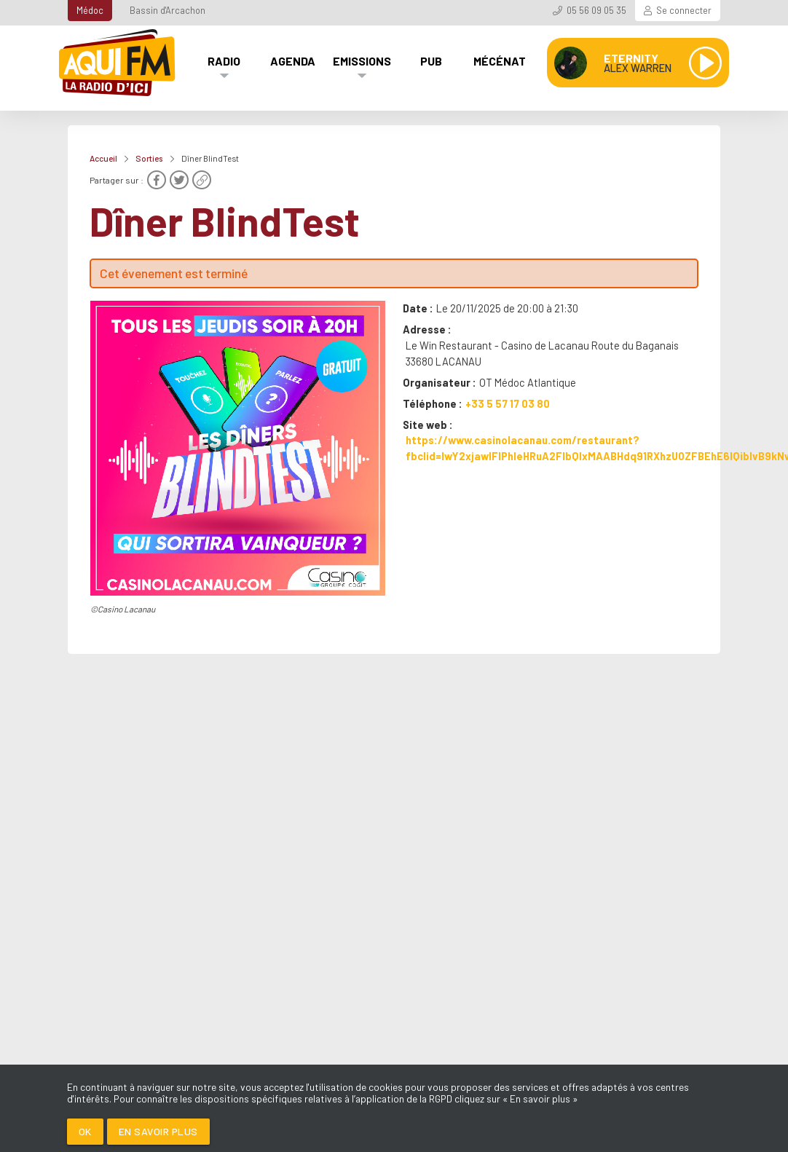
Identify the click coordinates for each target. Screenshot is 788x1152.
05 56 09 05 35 (596, 10)
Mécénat (499, 61)
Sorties (149, 158)
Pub (431, 61)
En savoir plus (158, 1131)
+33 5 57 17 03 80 (507, 403)
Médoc (89, 10)
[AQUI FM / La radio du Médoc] (118, 62)
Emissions (362, 61)
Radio (224, 61)
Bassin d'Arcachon (167, 10)
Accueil (103, 158)
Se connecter (684, 10)
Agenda (292, 61)
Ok (85, 1131)
